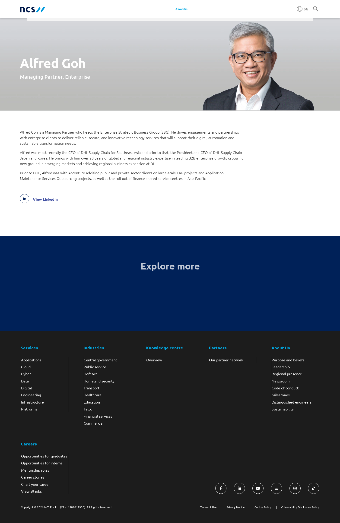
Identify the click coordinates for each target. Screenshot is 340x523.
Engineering (31, 394)
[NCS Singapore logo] (32, 9)
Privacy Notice (235, 507)
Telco (88, 409)
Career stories (32, 477)
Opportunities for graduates (44, 456)
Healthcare (93, 394)
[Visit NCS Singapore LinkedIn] (239, 488)
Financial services (98, 416)
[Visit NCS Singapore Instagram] (295, 488)
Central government (100, 359)
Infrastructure (32, 402)
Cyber (26, 373)
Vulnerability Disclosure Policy (300, 507)
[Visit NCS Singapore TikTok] (313, 488)
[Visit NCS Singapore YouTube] (258, 488)
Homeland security (99, 381)
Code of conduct (285, 387)
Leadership (281, 366)
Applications (31, 359)
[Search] (315, 9)
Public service (95, 366)
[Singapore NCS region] (302, 9)
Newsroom (281, 381)
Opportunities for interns (41, 462)
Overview (154, 359)
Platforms (29, 409)
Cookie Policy (262, 507)
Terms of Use (208, 507)
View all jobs (31, 491)
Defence (91, 373)
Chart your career (35, 484)
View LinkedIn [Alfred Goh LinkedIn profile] (45, 199)
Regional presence (287, 373)
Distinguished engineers (291, 402)
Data (25, 381)
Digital (26, 387)
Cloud (26, 366)
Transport (91, 387)
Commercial (93, 423)
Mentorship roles (35, 470)
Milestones (281, 394)
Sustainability (283, 409)
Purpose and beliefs (288, 359)
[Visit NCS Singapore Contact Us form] (276, 488)
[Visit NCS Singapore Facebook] (220, 488)
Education (92, 402)
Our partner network (226, 359)
